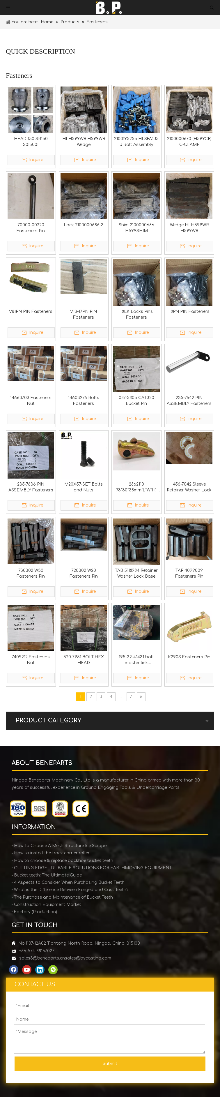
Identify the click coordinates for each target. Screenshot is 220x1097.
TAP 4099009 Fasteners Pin (189, 573)
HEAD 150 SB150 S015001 (31, 142)
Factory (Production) (35, 912)
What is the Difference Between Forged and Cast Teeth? (71, 890)
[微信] (53, 969)
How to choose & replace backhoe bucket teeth (63, 860)
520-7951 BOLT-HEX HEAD (83, 660)
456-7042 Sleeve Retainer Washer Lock (189, 487)
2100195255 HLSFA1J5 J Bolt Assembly (136, 142)
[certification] (49, 808)
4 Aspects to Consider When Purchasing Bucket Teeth (69, 882)
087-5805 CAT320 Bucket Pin (136, 401)
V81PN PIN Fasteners (30, 311)
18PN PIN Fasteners (189, 311)
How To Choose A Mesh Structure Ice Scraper (61, 846)
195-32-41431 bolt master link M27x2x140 (136, 660)
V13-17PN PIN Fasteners (83, 314)
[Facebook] (13, 969)
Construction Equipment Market (47, 904)
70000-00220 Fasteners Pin (31, 228)
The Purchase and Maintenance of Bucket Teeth (63, 897)
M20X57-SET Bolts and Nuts (83, 487)
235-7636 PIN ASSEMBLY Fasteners (30, 487)
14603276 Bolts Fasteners (83, 401)
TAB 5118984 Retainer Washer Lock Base (136, 573)
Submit (110, 1063)
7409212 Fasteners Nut (31, 660)
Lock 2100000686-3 (84, 225)
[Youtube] (26, 969)
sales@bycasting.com (88, 958)
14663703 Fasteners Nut (31, 401)
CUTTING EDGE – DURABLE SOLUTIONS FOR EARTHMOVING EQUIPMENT (93, 868)
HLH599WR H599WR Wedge (83, 142)
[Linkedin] (40, 969)
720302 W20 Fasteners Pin (84, 573)
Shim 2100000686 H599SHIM (136, 228)
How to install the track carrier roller (52, 853)
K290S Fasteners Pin (189, 657)
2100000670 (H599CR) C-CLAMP (189, 142)
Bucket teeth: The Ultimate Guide (48, 875)
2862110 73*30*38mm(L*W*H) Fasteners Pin (136, 487)
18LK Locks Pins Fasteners (136, 314)
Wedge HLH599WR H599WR (189, 228)
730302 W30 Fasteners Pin (31, 573)
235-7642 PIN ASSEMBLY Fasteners (189, 401)
